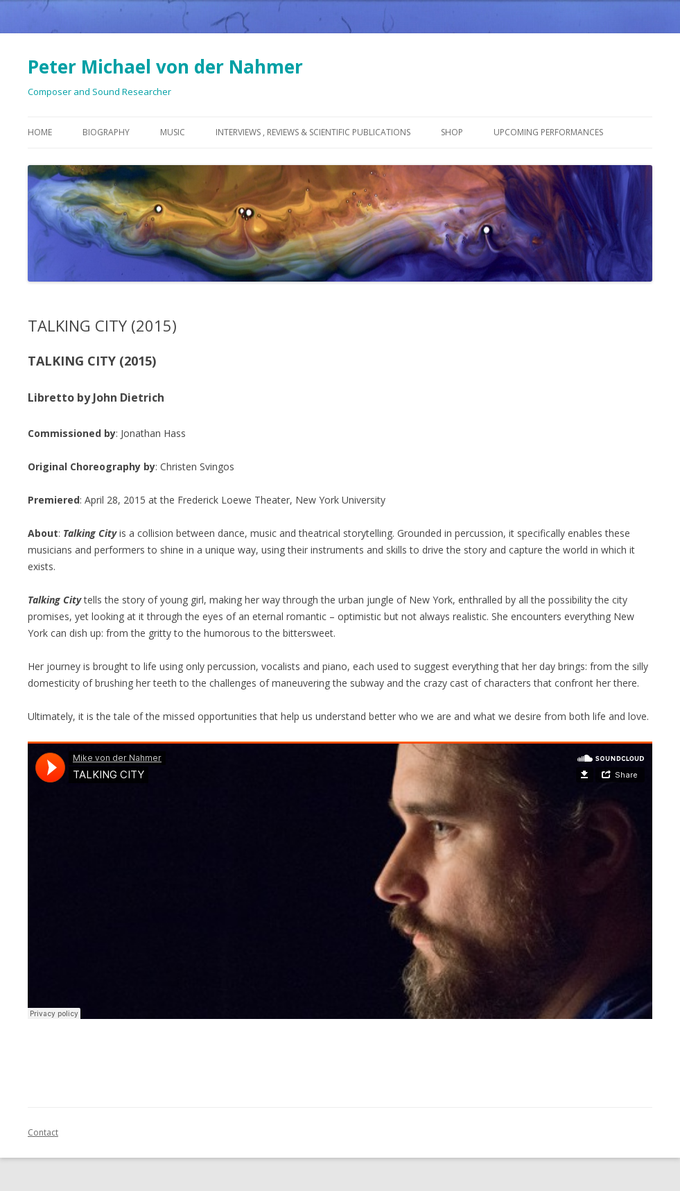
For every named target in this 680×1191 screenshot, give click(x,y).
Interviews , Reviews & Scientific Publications (313, 132)
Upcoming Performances (548, 132)
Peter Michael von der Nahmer (165, 66)
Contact (43, 1132)
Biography (106, 132)
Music (172, 132)
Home (40, 132)
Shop (452, 132)
